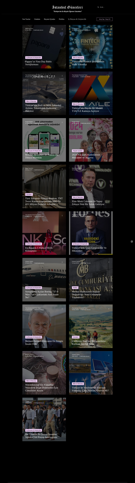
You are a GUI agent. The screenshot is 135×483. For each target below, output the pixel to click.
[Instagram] (132, 241)
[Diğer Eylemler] (63, 29)
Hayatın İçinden (49, 19)
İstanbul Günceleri (67, 7)
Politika (61, 19)
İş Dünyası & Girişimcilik (77, 19)
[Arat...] (104, 7)
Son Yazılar (26, 19)
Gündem (37, 19)
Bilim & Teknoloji (78, 57)
